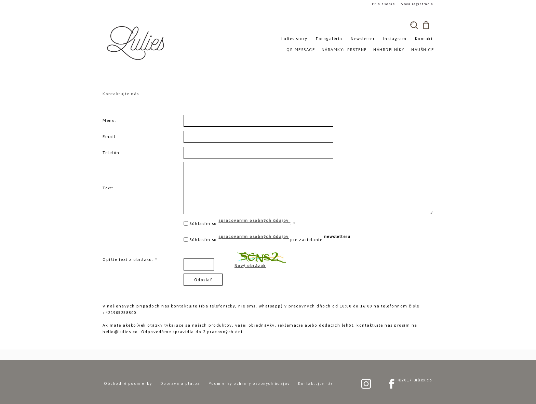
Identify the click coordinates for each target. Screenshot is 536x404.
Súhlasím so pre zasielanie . (270, 238)
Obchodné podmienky (128, 383)
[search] (414, 25)
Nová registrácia (417, 4)
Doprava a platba (180, 383)
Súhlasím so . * (242, 222)
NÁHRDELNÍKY (389, 49)
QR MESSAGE (300, 49)
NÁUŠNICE (422, 49)
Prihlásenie (383, 4)
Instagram (395, 38)
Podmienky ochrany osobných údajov (249, 383)
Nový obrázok (250, 265)
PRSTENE (357, 49)
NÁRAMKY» (334, 49)
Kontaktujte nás (315, 383)
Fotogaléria (329, 38)
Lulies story (294, 38)
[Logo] (136, 43)
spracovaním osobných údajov (254, 220)
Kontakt (424, 38)
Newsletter (363, 38)
